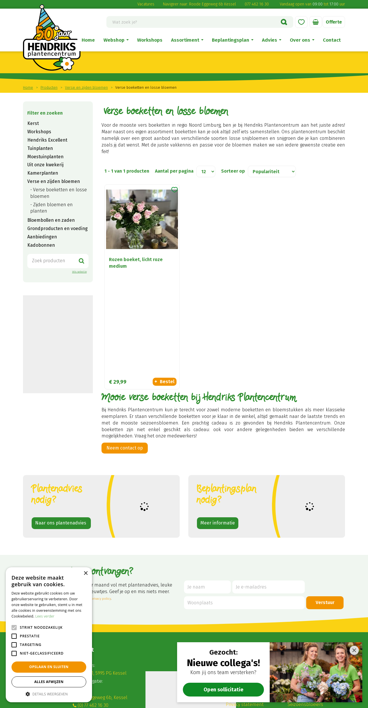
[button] (49, 694)
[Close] (354, 650)
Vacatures (145, 4)
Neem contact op (124, 344)
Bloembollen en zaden (51, 220)
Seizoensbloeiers (305, 635)
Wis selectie (79, 271)
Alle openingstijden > (100, 677)
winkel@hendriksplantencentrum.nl (116, 644)
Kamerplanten (42, 173)
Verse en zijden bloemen (53, 181)
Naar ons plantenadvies (61, 454)
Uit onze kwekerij (45, 164)
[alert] (49, 634)
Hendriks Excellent (47, 140)
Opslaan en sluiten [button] (49, 666)
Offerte (334, 22)
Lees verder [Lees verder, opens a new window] (45, 616)
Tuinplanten (40, 148)
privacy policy (101, 530)
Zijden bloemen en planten (51, 208)
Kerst (33, 123)
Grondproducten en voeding (57, 228)
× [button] (85, 573)
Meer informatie (217, 454)
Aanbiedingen (42, 237)
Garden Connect (158, 701)
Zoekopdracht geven (58, 379)
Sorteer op (233, 171)
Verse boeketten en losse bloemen (58, 193)
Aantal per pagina (174, 171)
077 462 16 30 (257, 4)
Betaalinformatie (243, 627)
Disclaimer (236, 604)
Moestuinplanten (45, 156)
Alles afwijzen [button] (49, 681)
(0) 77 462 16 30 (93, 636)
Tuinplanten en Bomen (312, 612)
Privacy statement (245, 635)
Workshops (39, 131)
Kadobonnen (41, 245)
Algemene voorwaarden (251, 596)
